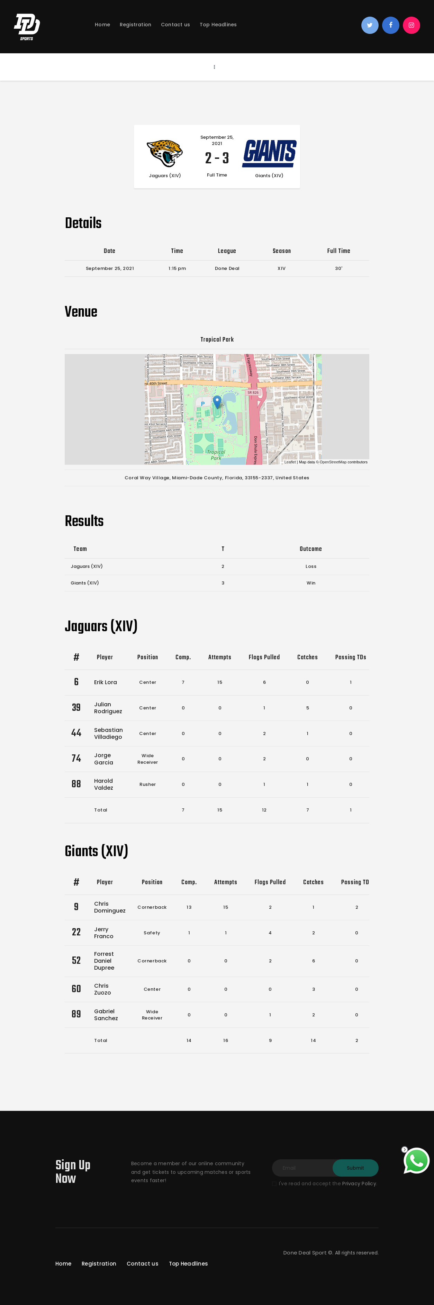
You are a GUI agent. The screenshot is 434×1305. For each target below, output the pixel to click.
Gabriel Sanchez (106, 1014)
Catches (307, 658)
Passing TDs (351, 658)
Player (105, 658)
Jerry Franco (104, 932)
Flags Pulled (264, 658)
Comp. (183, 658)
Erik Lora (105, 682)
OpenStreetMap (333, 462)
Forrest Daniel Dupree (104, 961)
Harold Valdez (103, 784)
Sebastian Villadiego (108, 733)
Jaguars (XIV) (87, 566)
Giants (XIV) (85, 583)
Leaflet (290, 462)
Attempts (220, 658)
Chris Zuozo (102, 989)
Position (147, 658)
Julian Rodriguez (108, 707)
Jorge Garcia (103, 758)
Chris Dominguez (110, 907)
